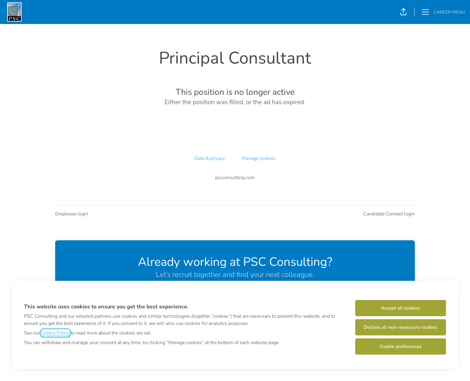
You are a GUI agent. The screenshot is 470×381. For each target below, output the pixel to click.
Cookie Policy (55, 333)
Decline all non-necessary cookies (401, 327)
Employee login (71, 214)
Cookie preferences (401, 346)
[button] (403, 12)
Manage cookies (258, 158)
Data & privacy (210, 158)
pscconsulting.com (235, 177)
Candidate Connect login (389, 214)
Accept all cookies (400, 308)
